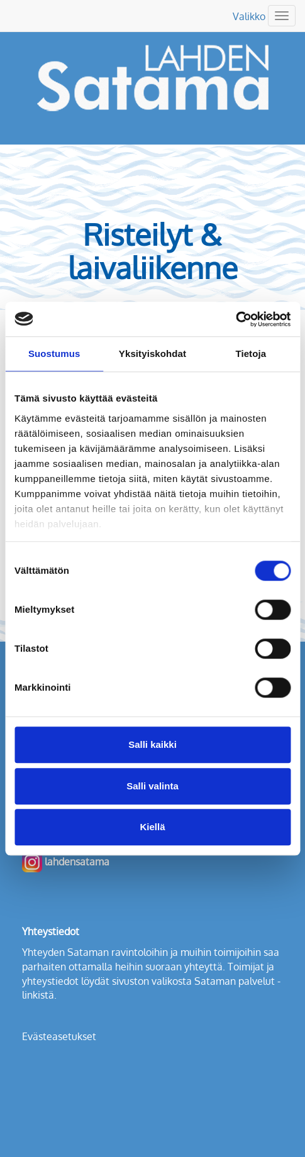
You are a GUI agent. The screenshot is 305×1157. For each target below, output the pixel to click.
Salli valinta (152, 786)
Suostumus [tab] (54, 353)
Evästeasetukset (59, 1036)
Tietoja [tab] (250, 353)
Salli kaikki (152, 744)
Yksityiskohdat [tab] (152, 353)
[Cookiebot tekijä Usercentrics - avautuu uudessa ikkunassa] (235, 319)
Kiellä (152, 826)
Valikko (249, 16)
